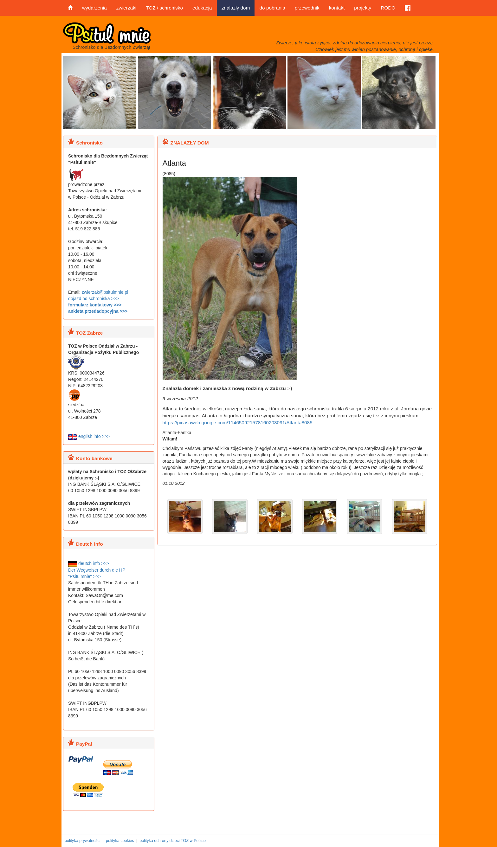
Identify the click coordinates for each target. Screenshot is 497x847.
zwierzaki (126, 7)
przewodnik (307, 7)
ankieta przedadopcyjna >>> (97, 311)
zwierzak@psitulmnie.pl (105, 292)
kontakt (337, 7)
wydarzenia (94, 7)
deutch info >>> (88, 563)
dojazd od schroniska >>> (93, 298)
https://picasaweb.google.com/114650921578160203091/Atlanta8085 (238, 422)
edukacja (202, 7)
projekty (362, 7)
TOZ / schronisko (164, 7)
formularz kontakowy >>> (94, 304)
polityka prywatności (82, 840)
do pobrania (272, 7)
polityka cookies (120, 840)
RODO (388, 7)
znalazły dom (236, 7)
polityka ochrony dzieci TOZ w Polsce (172, 840)
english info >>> (89, 436)
